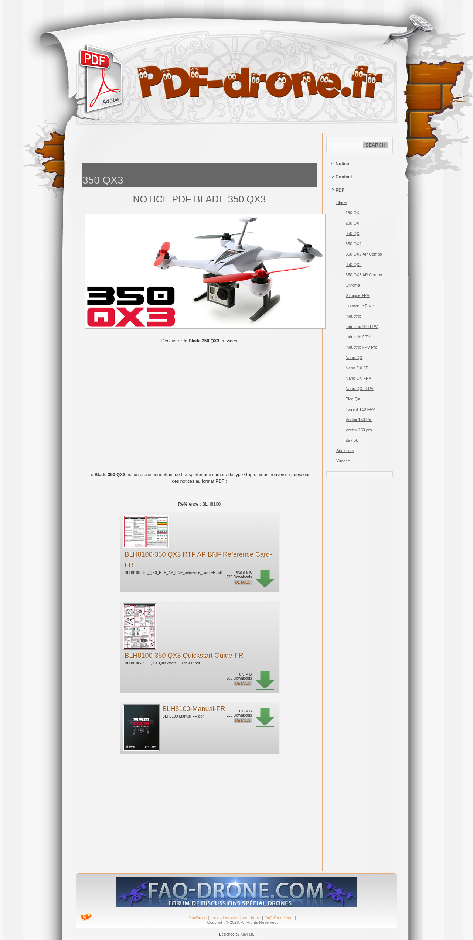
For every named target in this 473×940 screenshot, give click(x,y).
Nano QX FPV (358, 378)
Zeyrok (352, 440)
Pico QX (353, 399)
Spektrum (345, 450)
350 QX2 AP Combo (364, 254)
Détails (243, 582)
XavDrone (198, 918)
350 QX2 (353, 244)
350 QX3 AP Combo (364, 275)
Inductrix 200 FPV (362, 326)
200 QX (352, 223)
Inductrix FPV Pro (361, 347)
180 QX (352, 213)
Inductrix (353, 316)
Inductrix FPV (358, 337)
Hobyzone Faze (360, 306)
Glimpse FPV (358, 295)
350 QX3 (353, 264)
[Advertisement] (199, 146)
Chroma (353, 285)
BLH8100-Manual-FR (194, 708)
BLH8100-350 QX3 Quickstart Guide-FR (184, 655)
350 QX (352, 233)
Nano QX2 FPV (360, 388)
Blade (341, 202)
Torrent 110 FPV (360, 409)
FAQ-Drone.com (278, 918)
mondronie (251, 918)
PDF (340, 190)
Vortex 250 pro (359, 430)
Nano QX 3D (357, 368)
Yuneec (343, 461)
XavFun (247, 934)
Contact (344, 177)
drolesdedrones (224, 918)
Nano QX (354, 357)
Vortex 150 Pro (359, 419)
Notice (342, 163)
